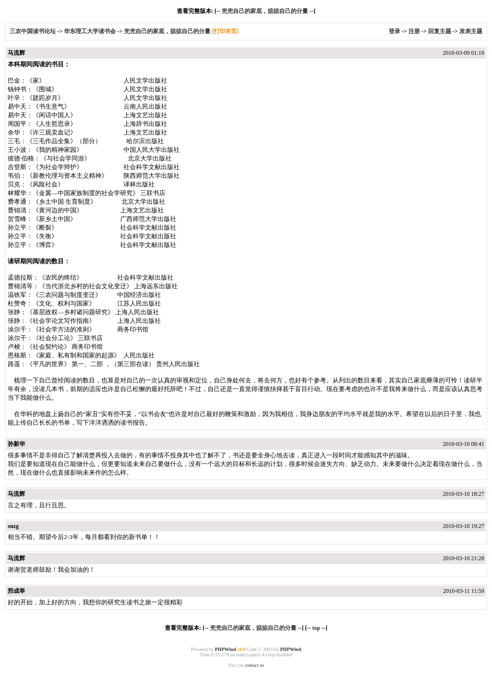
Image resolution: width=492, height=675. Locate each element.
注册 (414, 31)
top (316, 628)
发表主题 (470, 31)
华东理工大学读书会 (90, 31)
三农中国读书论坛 (33, 31)
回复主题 (439, 31)
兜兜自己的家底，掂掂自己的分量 (264, 11)
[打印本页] (225, 31)
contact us (254, 665)
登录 (394, 31)
